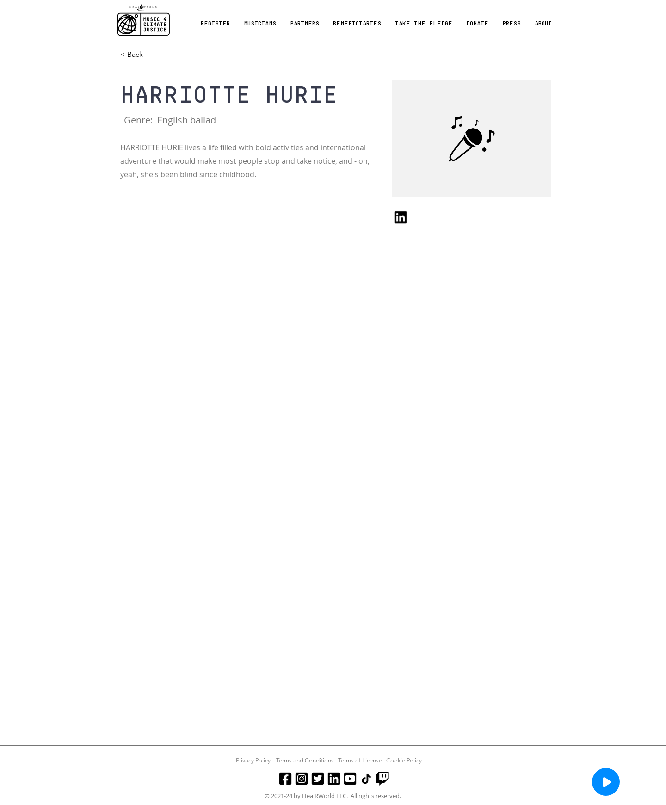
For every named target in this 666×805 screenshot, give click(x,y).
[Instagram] (301, 779)
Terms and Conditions (305, 760)
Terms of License (360, 760)
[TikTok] (366, 779)
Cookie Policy (404, 760)
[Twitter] (318, 779)
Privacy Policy (253, 760)
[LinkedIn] (334, 779)
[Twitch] (382, 779)
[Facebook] (285, 779)
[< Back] (138, 54)
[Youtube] (350, 779)
